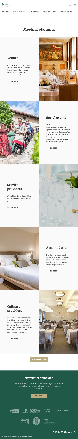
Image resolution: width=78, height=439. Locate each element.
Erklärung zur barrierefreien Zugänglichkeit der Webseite (16, 436)
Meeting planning (19, 12)
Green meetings (34, 12)
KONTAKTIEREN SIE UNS (39, 359)
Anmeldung (39, 396)
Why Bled (5, 12)
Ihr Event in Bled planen (68, 12)
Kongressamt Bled (49, 12)
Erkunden (12, 81)
